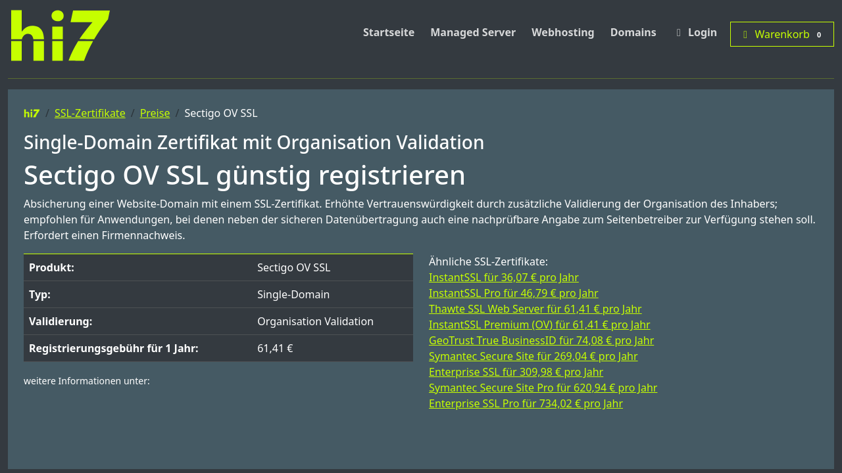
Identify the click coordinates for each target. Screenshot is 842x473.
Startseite (388, 32)
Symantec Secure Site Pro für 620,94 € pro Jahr (543, 387)
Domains (633, 32)
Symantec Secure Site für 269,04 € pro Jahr (533, 356)
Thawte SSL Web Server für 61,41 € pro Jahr (535, 309)
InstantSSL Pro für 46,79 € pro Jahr (514, 293)
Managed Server (473, 32)
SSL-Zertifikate (90, 113)
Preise (155, 113)
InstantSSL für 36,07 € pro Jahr (504, 277)
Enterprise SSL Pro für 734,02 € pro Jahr (526, 403)
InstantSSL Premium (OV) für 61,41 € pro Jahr (540, 324)
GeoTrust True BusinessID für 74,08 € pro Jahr (541, 340)
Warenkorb (782, 34)
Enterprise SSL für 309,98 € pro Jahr (516, 372)
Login (694, 32)
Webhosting (563, 32)
